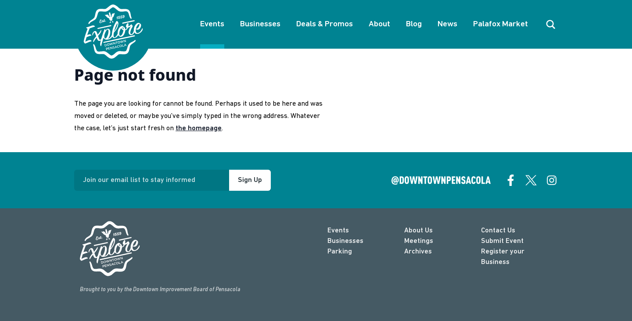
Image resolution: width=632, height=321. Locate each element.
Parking (339, 251)
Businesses (260, 24)
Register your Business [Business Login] (502, 257)
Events (212, 24)
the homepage (199, 128)
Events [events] (338, 230)
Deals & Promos (324, 24)
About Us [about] (418, 230)
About (379, 24)
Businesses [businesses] (345, 241)
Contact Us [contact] (498, 230)
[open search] (551, 24)
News (447, 24)
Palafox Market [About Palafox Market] (500, 24)
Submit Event (502, 241)
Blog (414, 24)
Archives (418, 251)
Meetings (418, 241)
